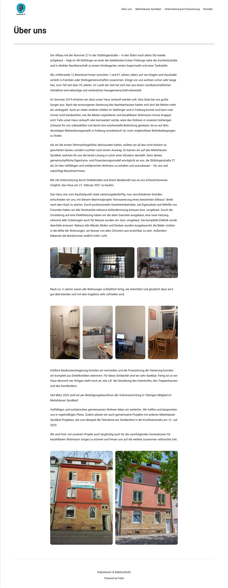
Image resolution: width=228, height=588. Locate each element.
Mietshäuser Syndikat (148, 9)
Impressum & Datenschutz (114, 572)
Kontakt (207, 9)
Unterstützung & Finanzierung (182, 9)
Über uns (126, 9)
